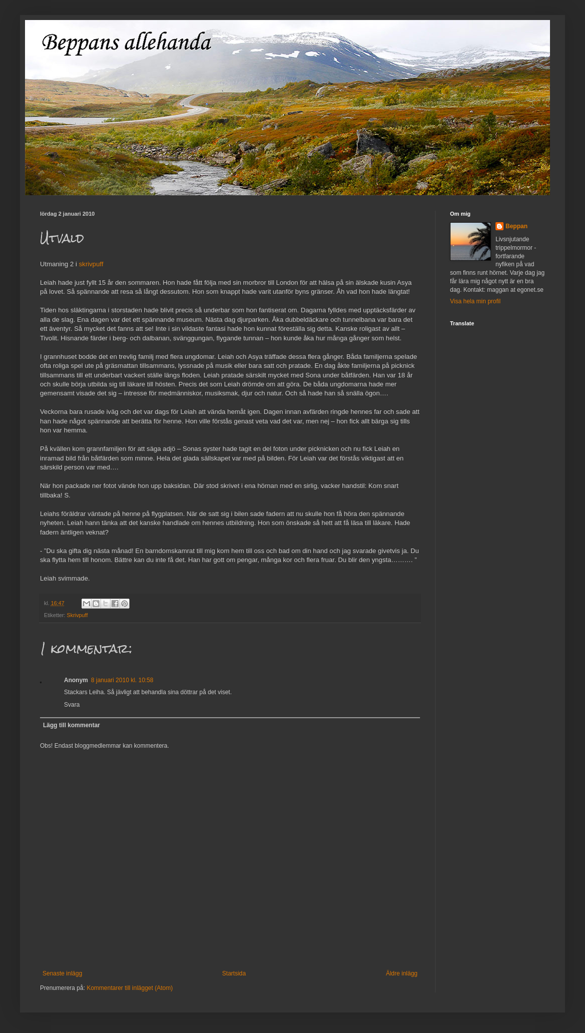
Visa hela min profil (475, 301)
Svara (72, 704)
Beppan (517, 226)
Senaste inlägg (62, 973)
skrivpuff (91, 264)
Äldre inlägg (402, 973)
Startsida (234, 973)
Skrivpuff (77, 615)
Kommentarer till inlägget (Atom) (129, 987)
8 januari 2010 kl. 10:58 (122, 680)
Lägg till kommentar (71, 725)
